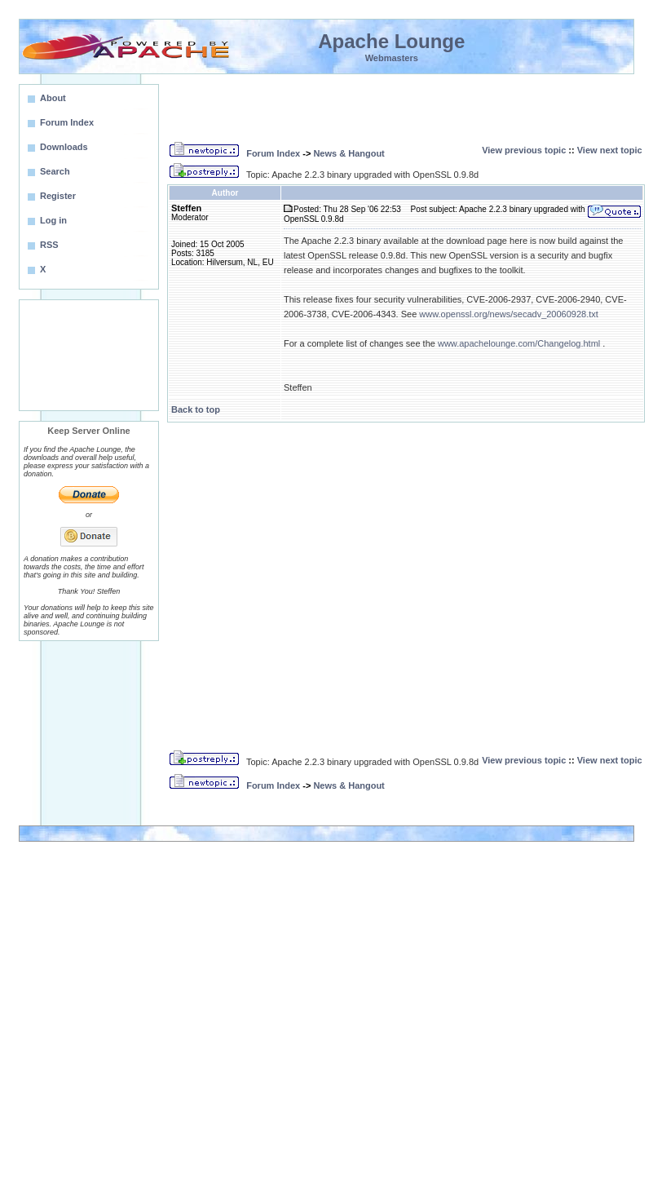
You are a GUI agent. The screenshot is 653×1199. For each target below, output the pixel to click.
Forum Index (273, 153)
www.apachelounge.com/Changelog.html (519, 343)
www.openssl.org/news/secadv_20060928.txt (508, 314)
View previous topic (524, 150)
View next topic (609, 150)
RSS (49, 245)
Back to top (195, 409)
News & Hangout (348, 153)
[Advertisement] (89, 355)
